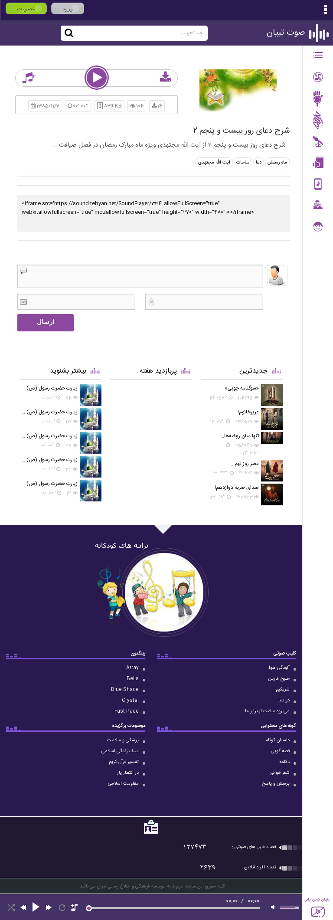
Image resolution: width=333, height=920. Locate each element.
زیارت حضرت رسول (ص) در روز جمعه (49, 460)
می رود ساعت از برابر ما (267, 711)
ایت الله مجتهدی (214, 163)
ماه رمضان (277, 163)
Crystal (130, 700)
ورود (67, 8)
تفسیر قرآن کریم (124, 762)
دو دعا (284, 700)
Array (132, 668)
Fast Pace (126, 711)
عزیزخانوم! (248, 412)
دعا (258, 163)
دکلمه (284, 762)
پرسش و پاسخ (276, 784)
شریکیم (283, 690)
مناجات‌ (243, 163)
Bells (133, 679)
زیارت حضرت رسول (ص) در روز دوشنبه (49, 412)
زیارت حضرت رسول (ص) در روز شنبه (49, 436)
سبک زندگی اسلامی (120, 751)
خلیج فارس (279, 679)
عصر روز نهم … (244, 464)
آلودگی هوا (279, 668)
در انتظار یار (128, 773)
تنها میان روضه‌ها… (239, 436)
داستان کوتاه (278, 740)
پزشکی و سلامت (123, 740)
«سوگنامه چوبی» (242, 388)
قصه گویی (280, 751)
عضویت (26, 8)
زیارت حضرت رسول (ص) (52, 388)
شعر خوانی (280, 773)
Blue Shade (125, 690)
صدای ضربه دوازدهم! (237, 487)
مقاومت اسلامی (123, 784)
